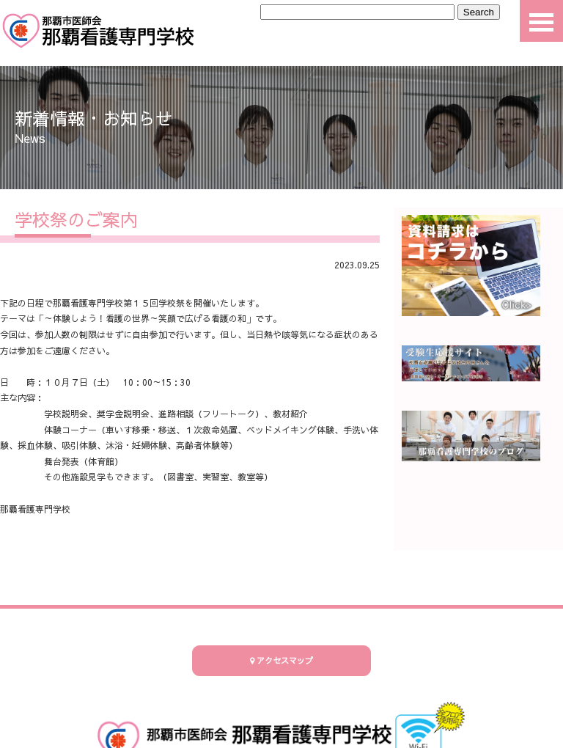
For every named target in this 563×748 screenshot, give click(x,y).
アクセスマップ (281, 660)
